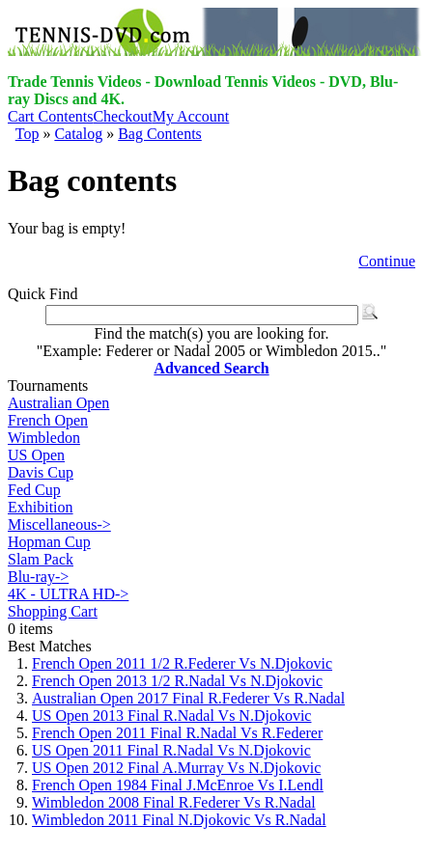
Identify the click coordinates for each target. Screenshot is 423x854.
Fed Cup (34, 490)
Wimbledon (44, 437)
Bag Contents (160, 133)
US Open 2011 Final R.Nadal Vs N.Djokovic (171, 750)
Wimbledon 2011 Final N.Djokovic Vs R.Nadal (179, 820)
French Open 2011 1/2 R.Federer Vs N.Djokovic (182, 663)
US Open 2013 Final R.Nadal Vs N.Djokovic (171, 715)
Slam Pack (40, 559)
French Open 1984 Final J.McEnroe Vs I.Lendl (178, 785)
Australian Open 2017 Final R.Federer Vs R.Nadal (188, 698)
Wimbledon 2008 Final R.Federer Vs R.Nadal (174, 802)
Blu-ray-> (38, 576)
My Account (191, 116)
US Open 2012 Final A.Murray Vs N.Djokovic (176, 767)
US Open (36, 455)
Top (27, 133)
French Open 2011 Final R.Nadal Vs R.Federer (177, 733)
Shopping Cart (53, 611)
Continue (386, 261)
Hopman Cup (49, 542)
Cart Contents (50, 116)
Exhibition (40, 507)
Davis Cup (40, 472)
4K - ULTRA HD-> (68, 594)
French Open (48, 420)
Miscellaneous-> (59, 524)
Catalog (78, 133)
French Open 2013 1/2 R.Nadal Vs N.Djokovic (177, 681)
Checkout (122, 116)
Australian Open (58, 403)
